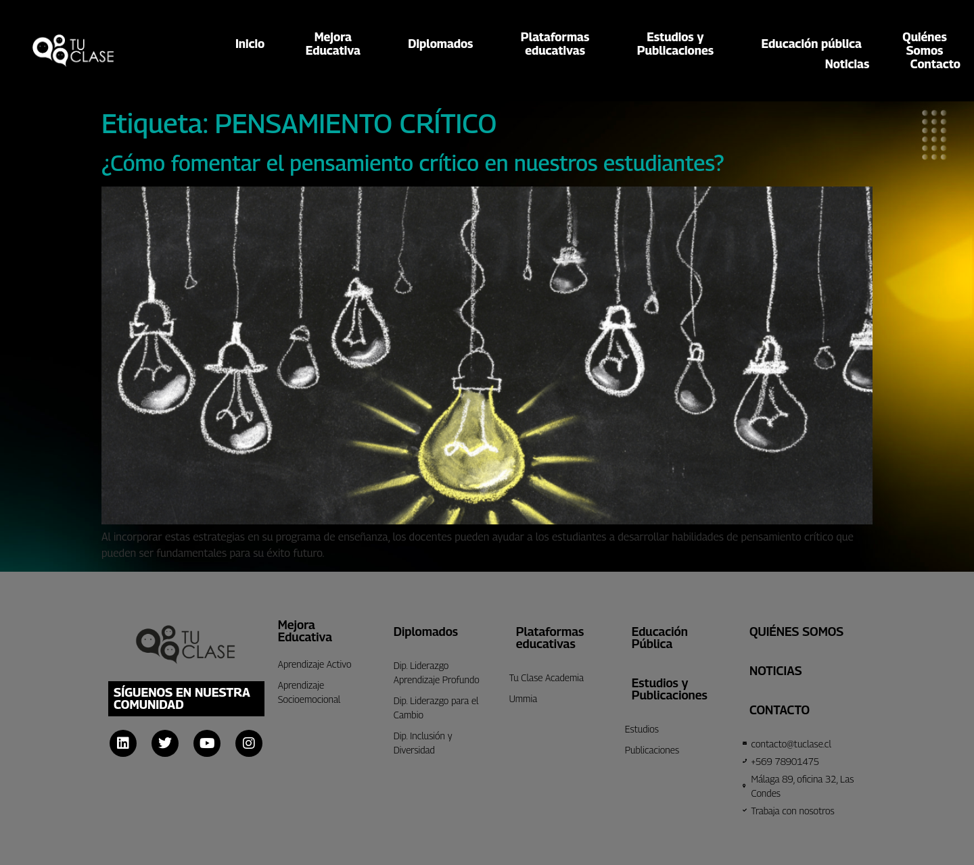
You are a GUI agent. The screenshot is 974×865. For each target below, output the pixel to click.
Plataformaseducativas (558, 43)
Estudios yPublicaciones (678, 43)
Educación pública (812, 43)
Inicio (249, 43)
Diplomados (444, 43)
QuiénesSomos (924, 43)
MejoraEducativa (336, 43)
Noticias (847, 64)
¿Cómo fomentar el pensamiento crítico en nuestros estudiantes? (412, 163)
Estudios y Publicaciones (670, 689)
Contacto (935, 64)
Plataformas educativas (550, 637)
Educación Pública (660, 637)
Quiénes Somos (796, 631)
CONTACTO (779, 710)
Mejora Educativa (305, 631)
